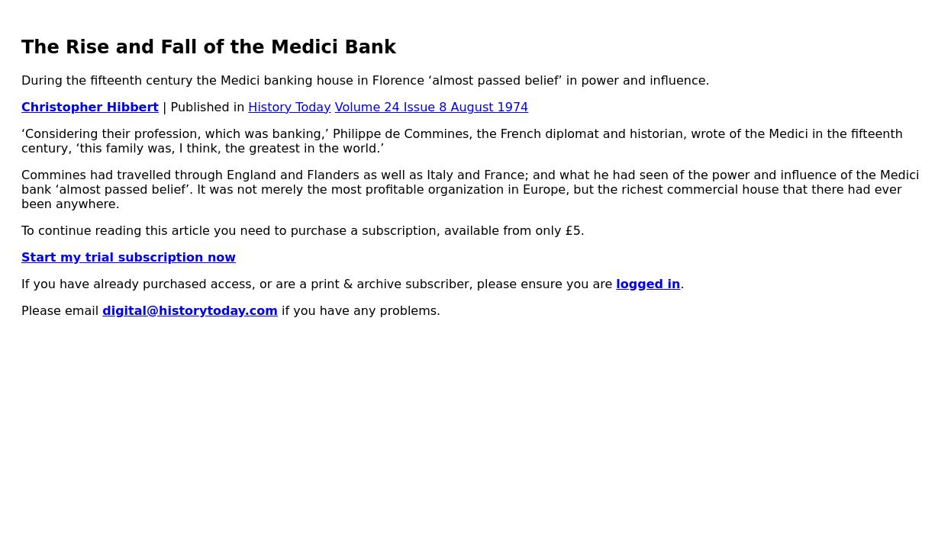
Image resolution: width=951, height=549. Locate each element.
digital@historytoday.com (190, 310)
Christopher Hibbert (90, 107)
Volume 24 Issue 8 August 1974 (432, 107)
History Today (289, 107)
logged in (648, 284)
